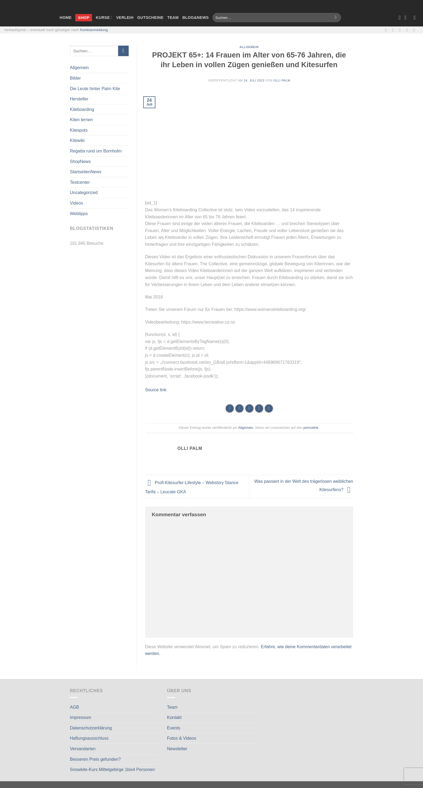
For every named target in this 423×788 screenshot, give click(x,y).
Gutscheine (150, 17)
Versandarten (82, 748)
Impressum (80, 717)
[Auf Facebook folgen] (387, 30)
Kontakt (174, 717)
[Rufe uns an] (408, 30)
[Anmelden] (416, 17)
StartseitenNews (85, 171)
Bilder (75, 78)
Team (173, 17)
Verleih (124, 17)
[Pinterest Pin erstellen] (259, 408)
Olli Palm (282, 80)
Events (173, 728)
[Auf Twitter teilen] (239, 408)
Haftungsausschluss (89, 738)
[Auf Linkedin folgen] (415, 30)
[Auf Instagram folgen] (394, 30)
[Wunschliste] (399, 17)
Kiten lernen (81, 119)
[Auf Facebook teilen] (229, 408)
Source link (155, 390)
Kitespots (79, 130)
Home (65, 17)
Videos (76, 203)
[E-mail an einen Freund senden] (249, 408)
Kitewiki (77, 140)
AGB (74, 707)
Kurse (104, 17)
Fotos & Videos (181, 738)
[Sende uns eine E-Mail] (401, 30)
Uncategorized (84, 192)
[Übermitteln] (335, 17)
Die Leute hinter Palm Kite (95, 88)
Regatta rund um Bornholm (96, 151)
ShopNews (80, 161)
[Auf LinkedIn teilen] (268, 408)
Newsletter (177, 748)
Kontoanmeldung (94, 30)
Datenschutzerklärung (91, 728)
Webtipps (79, 213)
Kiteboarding (82, 109)
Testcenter (80, 182)
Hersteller (79, 99)
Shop (83, 17)
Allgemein (79, 67)
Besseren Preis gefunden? (95, 759)
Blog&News (195, 17)
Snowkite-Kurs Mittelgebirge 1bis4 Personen (112, 769)
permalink (310, 428)
